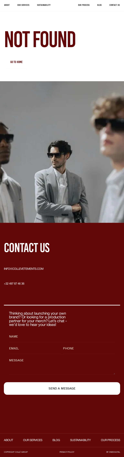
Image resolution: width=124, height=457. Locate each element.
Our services (32, 440)
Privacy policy (67, 452)
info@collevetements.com (23, 269)
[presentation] (28, 406)
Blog (56, 440)
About (8, 440)
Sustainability (80, 440)
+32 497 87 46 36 (14, 283)
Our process (110, 440)
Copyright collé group (16, 452)
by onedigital (113, 452)
